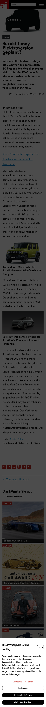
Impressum (29, 681)
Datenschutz (17, 681)
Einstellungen (23, 687)
